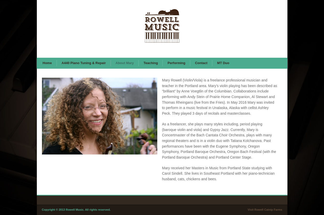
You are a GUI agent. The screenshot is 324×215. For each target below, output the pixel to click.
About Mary (125, 63)
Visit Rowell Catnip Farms (265, 209)
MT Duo (223, 63)
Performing (176, 63)
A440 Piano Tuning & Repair (84, 63)
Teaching (150, 63)
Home (47, 63)
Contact (201, 63)
